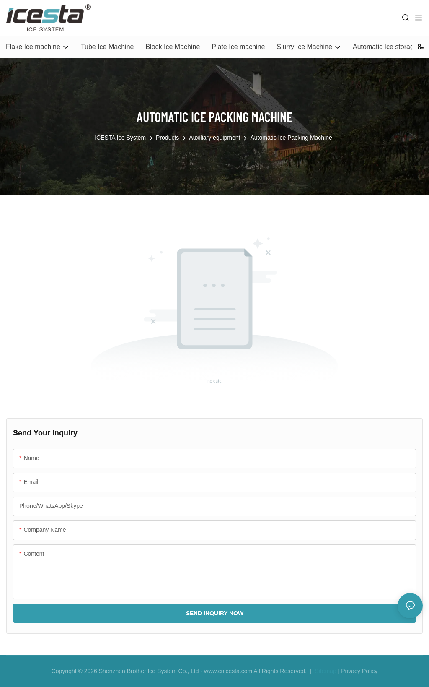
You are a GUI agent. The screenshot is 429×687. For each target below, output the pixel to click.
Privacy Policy (359, 671)
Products (167, 137)
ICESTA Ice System (120, 137)
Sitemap (324, 671)
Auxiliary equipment (214, 137)
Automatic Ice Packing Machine (291, 137)
